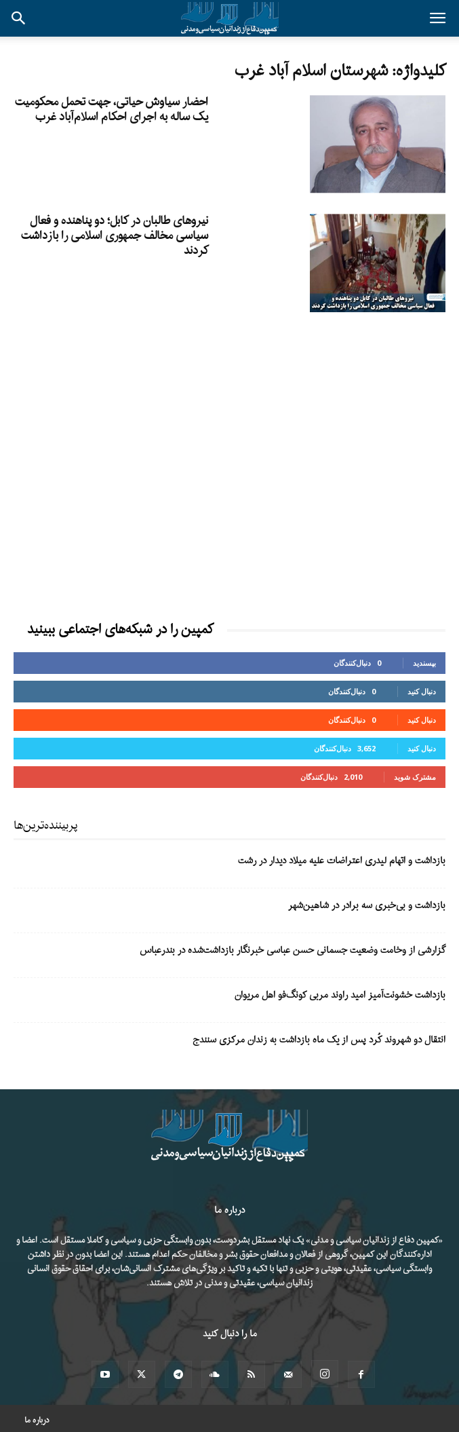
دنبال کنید (421, 691)
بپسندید (424, 663)
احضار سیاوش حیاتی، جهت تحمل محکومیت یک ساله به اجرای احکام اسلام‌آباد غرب (111, 110)
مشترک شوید (415, 777)
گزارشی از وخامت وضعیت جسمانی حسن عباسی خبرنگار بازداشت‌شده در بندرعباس (292, 950)
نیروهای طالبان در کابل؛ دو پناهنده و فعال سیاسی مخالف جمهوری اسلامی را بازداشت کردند (114, 235)
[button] (437, 18)
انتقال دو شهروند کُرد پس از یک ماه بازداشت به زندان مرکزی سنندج (319, 1040)
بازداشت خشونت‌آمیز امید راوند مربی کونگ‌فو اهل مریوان (340, 995)
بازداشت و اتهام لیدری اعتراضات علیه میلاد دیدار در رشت (341, 860)
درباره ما (36, 1420)
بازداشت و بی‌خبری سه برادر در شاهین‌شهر (366, 905)
